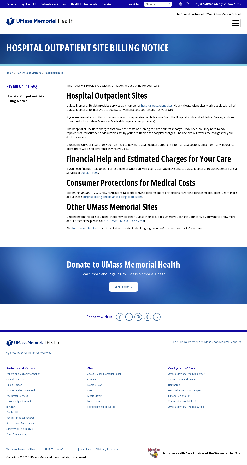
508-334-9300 (89, 173)
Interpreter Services (85, 228)
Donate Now (122, 287)
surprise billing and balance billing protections (112, 197)
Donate (106, 4)
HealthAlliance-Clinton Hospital (185, 390)
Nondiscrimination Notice (101, 406)
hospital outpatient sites (157, 105)
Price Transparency (17, 434)
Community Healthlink (180, 401)
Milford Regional (177, 395)
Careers (11, 4)
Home (9, 73)
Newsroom (93, 401)
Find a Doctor (177, 22)
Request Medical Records (20, 417)
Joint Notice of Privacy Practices (98, 449)
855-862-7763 (135, 221)
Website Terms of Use (20, 449)
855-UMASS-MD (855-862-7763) (220, 4)
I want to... (134, 4)
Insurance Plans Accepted (20, 390)
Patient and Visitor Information (23, 373)
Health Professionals (84, 4)
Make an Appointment (18, 401)
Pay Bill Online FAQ (55, 73)
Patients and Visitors (53, 4)
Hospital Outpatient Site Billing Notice (25, 98)
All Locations (147, 22)
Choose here (158, 4)
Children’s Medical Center (182, 379)
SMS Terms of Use (56, 449)
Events (91, 390)
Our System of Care (181, 368)
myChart (26, 4)
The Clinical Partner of (205, 342)
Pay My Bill (12, 412)
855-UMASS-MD (114, 221)
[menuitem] (29, 98)
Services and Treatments (216, 22)
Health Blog (19, 428)
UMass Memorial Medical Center (186, 373)
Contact (91, 379)
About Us (93, 368)
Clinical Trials (13, 379)
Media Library (94, 395)
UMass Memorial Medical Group (186, 406)
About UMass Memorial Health (104, 373)
